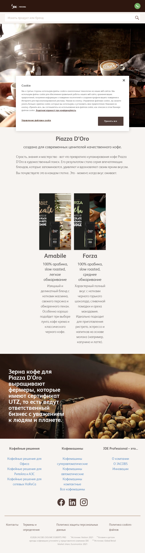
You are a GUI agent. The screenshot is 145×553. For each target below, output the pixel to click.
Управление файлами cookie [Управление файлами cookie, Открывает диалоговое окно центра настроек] (36, 120)
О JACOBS (120, 464)
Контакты (12, 524)
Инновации (120, 469)
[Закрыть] (124, 80)
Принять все (110, 121)
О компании (120, 459)
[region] (72, 103)
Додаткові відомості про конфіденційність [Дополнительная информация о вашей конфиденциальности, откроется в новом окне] (56, 110)
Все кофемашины (72, 489)
